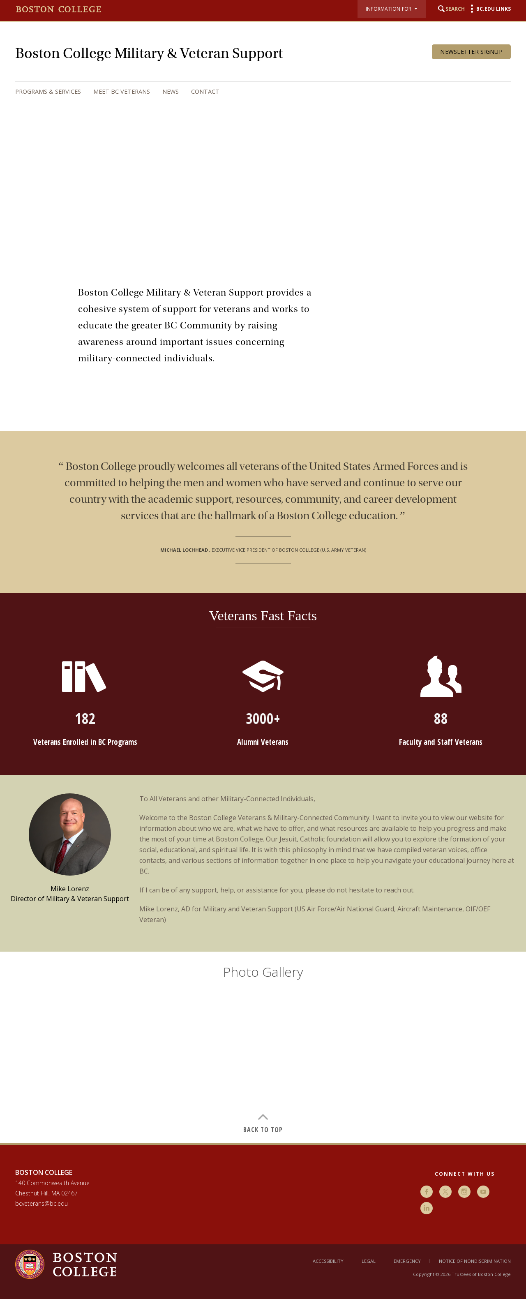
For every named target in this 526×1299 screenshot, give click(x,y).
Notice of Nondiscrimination (475, 1261)
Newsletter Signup (471, 51)
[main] (263, 698)
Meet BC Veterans (121, 91)
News (170, 91)
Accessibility (328, 1261)
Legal (369, 1261)
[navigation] (255, 91)
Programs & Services (48, 91)
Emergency (407, 1261)
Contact (205, 91)
